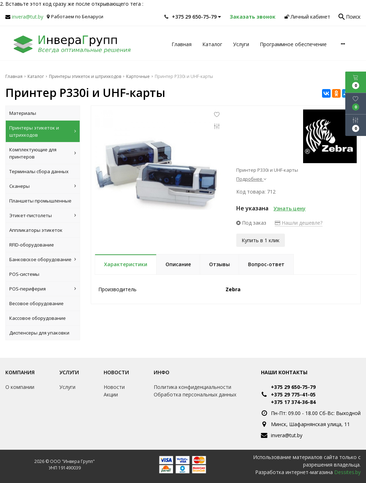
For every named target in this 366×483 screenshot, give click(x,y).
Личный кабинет (307, 16)
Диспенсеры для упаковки (39, 333)
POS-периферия (42, 288)
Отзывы (219, 264)
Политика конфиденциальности (192, 387)
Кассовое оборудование (37, 318)
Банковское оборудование (42, 259)
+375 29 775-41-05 (293, 394)
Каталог (212, 44)
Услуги (241, 44)
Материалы (22, 113)
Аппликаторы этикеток (36, 230)
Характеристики (125, 264)
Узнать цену (289, 208)
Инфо (161, 372)
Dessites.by (347, 472)
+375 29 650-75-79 (293, 387)
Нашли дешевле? (298, 222)
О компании (19, 387)
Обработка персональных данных (195, 394)
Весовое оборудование (36, 303)
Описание (178, 264)
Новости (116, 372)
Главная (182, 44)
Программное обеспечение (293, 44)
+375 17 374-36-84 (293, 402)
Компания (20, 372)
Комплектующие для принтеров (42, 153)
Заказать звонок (253, 16)
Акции (111, 394)
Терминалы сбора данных (39, 171)
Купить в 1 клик (261, 240)
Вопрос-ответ (266, 264)
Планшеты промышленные (40, 200)
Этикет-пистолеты (42, 215)
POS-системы (24, 274)
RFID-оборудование (31, 244)
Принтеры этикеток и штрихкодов (42, 131)
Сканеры (42, 186)
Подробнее (251, 179)
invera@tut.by (27, 16)
